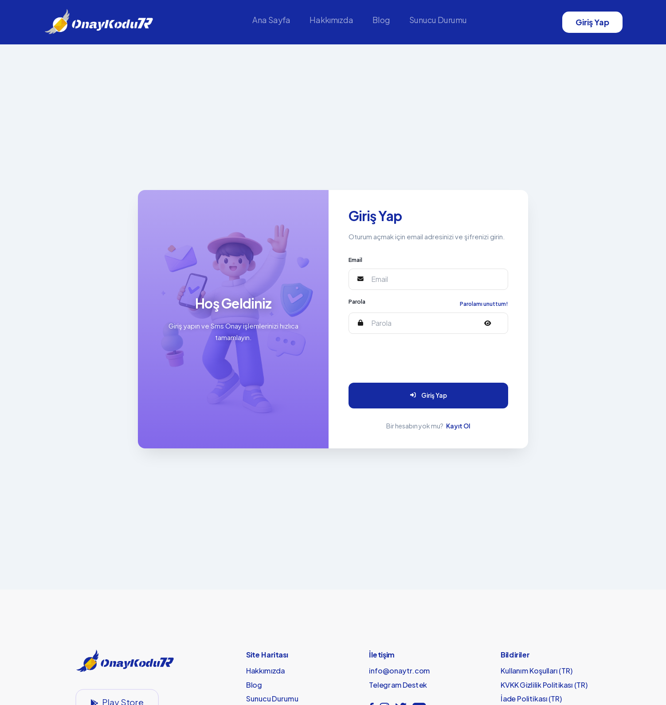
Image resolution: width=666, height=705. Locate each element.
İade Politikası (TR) (531, 698)
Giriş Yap (592, 22)
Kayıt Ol (458, 426)
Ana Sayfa (271, 20)
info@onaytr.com (399, 670)
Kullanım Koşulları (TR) (536, 670)
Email (355, 259)
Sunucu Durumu (438, 20)
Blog (381, 20)
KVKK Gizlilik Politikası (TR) (544, 684)
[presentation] (413, 358)
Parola (357, 301)
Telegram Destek (398, 684)
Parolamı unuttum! (484, 304)
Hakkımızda (331, 20)
